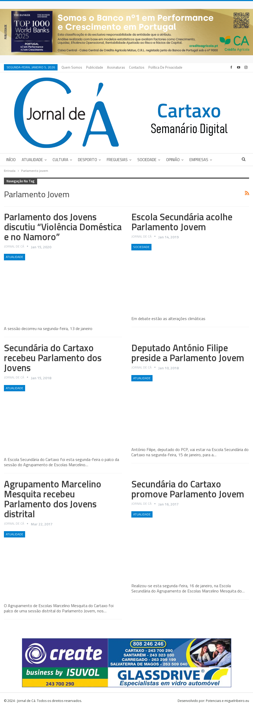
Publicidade (94, 67)
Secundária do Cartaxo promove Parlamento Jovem (187, 489)
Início (11, 160)
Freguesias (117, 160)
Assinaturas (116, 67)
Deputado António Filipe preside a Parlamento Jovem (187, 352)
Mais (153, 67)
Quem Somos (71, 67)
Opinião (173, 160)
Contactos (136, 67)
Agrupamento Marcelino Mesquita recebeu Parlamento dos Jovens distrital (52, 499)
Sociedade (146, 160)
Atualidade (32, 160)
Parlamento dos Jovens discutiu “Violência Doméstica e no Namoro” (63, 227)
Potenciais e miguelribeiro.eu (227, 701)
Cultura (60, 160)
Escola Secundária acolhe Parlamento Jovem (181, 222)
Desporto (87, 160)
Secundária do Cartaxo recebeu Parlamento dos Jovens (53, 357)
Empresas (198, 160)
